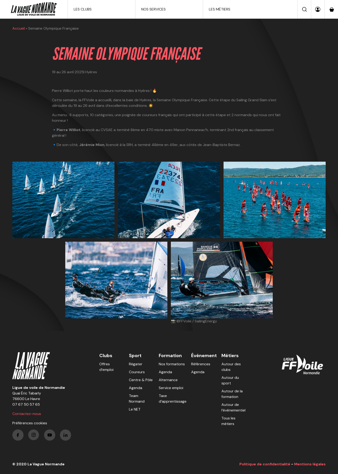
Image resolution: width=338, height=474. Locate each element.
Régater (135, 364)
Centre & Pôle (141, 379)
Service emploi (171, 387)
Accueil (18, 28)
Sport (135, 355)
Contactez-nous (26, 413)
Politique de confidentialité (264, 464)
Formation (170, 355)
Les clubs (83, 9)
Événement (204, 355)
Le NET (135, 409)
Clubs (105, 355)
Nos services (153, 9)
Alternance (168, 379)
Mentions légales (310, 464)
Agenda (135, 387)
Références (200, 364)
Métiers (230, 355)
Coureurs (137, 371)
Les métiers (219, 9)
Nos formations (172, 364)
